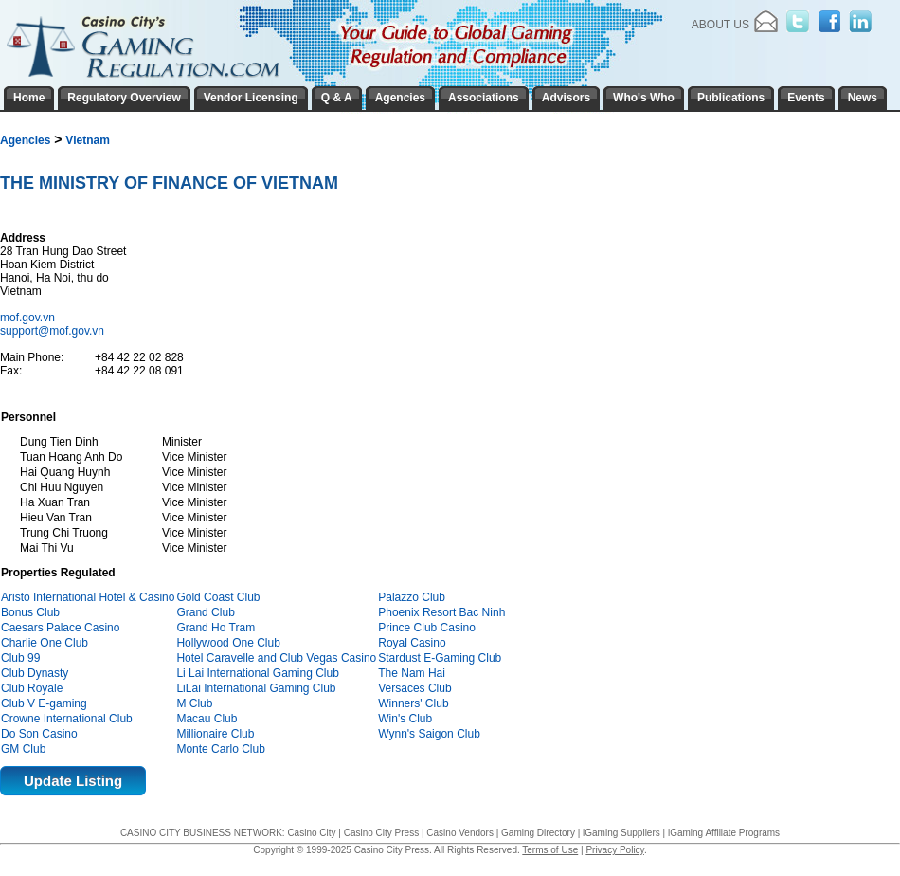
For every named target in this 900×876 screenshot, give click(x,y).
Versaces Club (414, 688)
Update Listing (73, 781)
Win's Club (405, 718)
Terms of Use (550, 850)
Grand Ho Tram (215, 627)
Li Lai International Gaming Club (257, 673)
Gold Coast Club (218, 597)
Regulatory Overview (123, 97)
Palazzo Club (411, 597)
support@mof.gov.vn (52, 331)
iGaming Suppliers (621, 833)
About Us (720, 24)
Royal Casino (411, 642)
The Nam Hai (411, 673)
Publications (731, 97)
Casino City (311, 833)
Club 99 (20, 658)
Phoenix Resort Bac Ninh (441, 612)
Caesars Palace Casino (60, 627)
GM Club (23, 749)
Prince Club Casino (427, 627)
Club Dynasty (34, 673)
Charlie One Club (44, 642)
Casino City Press (381, 833)
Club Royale (32, 688)
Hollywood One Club (227, 642)
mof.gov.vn (29, 317)
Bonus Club (30, 612)
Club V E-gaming (44, 703)
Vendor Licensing (251, 97)
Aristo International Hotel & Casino (87, 597)
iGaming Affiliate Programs (724, 833)
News (862, 97)
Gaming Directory (538, 833)
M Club (194, 703)
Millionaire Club (215, 733)
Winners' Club (413, 703)
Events (805, 97)
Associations (483, 97)
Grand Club (205, 612)
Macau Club (206, 718)
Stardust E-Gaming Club (439, 658)
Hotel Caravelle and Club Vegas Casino (276, 658)
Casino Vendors (460, 833)
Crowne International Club (67, 718)
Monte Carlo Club (220, 749)
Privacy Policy (614, 850)
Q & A (336, 97)
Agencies (25, 140)
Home (29, 97)
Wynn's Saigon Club (429, 733)
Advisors (566, 97)
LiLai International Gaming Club (255, 688)
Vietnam (87, 140)
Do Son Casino (39, 733)
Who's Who (644, 97)
